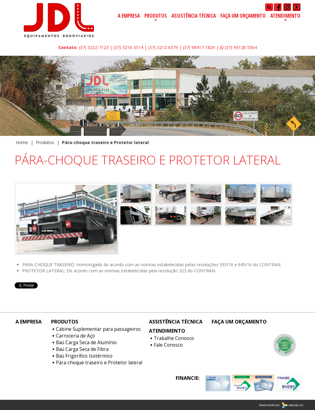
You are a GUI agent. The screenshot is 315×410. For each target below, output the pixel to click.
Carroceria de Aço (75, 336)
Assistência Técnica (193, 15)
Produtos (155, 15)
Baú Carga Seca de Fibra (82, 349)
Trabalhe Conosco (174, 338)
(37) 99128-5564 (238, 47)
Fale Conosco (168, 345)
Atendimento (285, 15)
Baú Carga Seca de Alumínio (86, 343)
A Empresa (129, 15)
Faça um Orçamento (243, 15)
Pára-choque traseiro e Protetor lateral (99, 363)
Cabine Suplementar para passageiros (98, 329)
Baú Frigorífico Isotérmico (84, 356)
